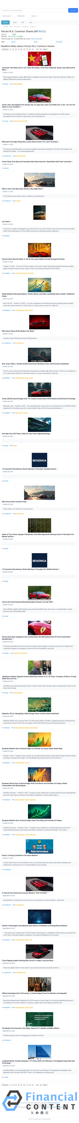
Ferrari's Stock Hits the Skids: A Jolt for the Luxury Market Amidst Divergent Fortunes (33, 259)
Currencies (17, 26)
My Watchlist (21, 16)
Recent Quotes (6, 16)
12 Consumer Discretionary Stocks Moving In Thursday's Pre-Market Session (31, 569)
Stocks (14, 22)
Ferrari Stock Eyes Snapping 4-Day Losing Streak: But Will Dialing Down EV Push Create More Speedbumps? (36, 638)
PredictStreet (7, 727)
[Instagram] (47, 1113)
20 (37, 49)
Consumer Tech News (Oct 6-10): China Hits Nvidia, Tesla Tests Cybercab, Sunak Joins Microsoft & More (38, 69)
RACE (42, 31)
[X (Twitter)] (32, 1113)
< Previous (5, 49)
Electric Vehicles (24, 273)
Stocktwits (6, 168)
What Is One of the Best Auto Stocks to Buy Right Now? (23, 189)
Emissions (26, 412)
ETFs (23, 22)
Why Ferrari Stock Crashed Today (15, 502)
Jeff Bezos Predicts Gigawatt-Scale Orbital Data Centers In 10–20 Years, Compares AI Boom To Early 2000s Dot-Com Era (39, 678)
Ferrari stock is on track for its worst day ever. (18, 509)
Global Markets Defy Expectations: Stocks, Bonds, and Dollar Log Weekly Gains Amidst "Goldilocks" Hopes (38, 295)
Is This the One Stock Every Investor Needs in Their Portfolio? (25, 893)
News (11, 26)
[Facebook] (37, 1113)
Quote (13, 42)
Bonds (26, 310)
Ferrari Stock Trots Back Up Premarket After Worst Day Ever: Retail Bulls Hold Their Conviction (37, 162)
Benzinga (6, 84)
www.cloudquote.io (54, 1103)
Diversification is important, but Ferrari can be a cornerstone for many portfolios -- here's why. (34, 900)
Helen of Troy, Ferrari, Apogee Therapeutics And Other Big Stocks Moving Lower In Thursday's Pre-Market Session (38, 535)
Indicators (34, 16)
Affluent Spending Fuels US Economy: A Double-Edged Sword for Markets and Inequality (34, 993)
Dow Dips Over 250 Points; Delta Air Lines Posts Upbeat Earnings (26, 434)
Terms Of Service (58, 1107)
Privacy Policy (45, 1107)
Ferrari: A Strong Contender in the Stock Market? (20, 855)
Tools (30, 22)
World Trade (30, 273)
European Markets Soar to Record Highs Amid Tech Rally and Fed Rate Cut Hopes (32, 820)
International (25, 26)
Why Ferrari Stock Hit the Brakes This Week (18, 331)
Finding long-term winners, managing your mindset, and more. (23, 1035)
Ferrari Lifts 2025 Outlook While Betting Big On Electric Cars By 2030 (28, 602)
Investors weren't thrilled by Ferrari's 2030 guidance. (20, 338)
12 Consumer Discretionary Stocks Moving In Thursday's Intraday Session (30, 469)
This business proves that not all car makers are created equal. (24, 196)
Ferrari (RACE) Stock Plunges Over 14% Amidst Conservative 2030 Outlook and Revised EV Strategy (38, 399)
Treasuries (33, 26)
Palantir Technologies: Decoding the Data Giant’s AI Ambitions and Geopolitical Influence (34, 926)
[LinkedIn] (42, 1113)
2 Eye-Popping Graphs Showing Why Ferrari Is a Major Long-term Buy (28, 961)
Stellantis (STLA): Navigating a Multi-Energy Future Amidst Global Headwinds (30, 714)
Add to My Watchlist (36, 39)
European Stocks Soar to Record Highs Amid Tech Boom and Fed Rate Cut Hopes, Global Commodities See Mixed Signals (34, 784)
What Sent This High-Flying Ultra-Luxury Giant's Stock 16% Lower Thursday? (31, 142)
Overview (5, 26)
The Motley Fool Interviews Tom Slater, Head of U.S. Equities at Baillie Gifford (31, 1028)
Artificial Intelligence (18, 84)
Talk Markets (7, 235)
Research (59, 42)
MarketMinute (7, 273)
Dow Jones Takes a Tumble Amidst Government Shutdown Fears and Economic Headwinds (35, 364)
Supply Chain (32, 799)
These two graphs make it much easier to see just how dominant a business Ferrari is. (31, 968)
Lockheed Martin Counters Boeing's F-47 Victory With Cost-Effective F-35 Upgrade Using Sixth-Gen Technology (38, 1062)
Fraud (31, 939)
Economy (18, 200)
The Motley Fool (7, 156)
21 (40, 49)
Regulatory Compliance (18, 121)
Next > (45, 49)
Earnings (26, 939)
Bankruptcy (27, 727)
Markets (5, 22)
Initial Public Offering (21, 156)
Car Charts (6, 222)
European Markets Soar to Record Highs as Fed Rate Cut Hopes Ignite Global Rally (32, 749)
